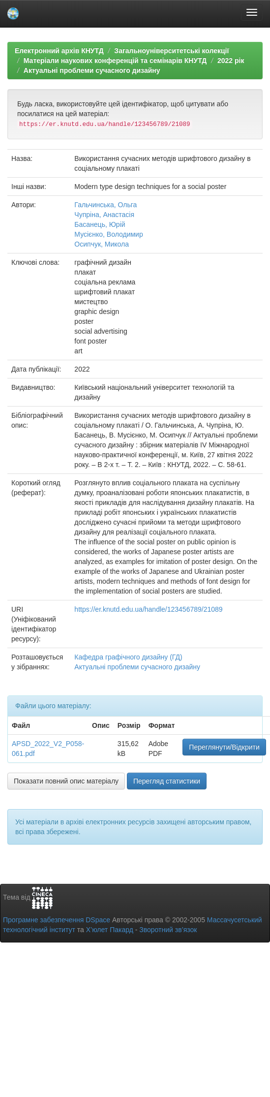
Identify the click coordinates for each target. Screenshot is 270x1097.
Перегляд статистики (166, 781)
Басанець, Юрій (99, 224)
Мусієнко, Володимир (108, 234)
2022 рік (230, 60)
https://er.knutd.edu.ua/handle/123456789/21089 (148, 609)
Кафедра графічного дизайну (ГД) (128, 657)
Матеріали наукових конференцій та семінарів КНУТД (115, 60)
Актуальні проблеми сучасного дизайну (92, 70)
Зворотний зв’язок (168, 930)
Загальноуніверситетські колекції (171, 51)
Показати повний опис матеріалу (66, 781)
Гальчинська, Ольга (105, 205)
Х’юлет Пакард (109, 930)
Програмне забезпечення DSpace (56, 920)
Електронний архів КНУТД (59, 51)
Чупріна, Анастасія (104, 215)
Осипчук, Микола (101, 244)
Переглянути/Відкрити (224, 747)
